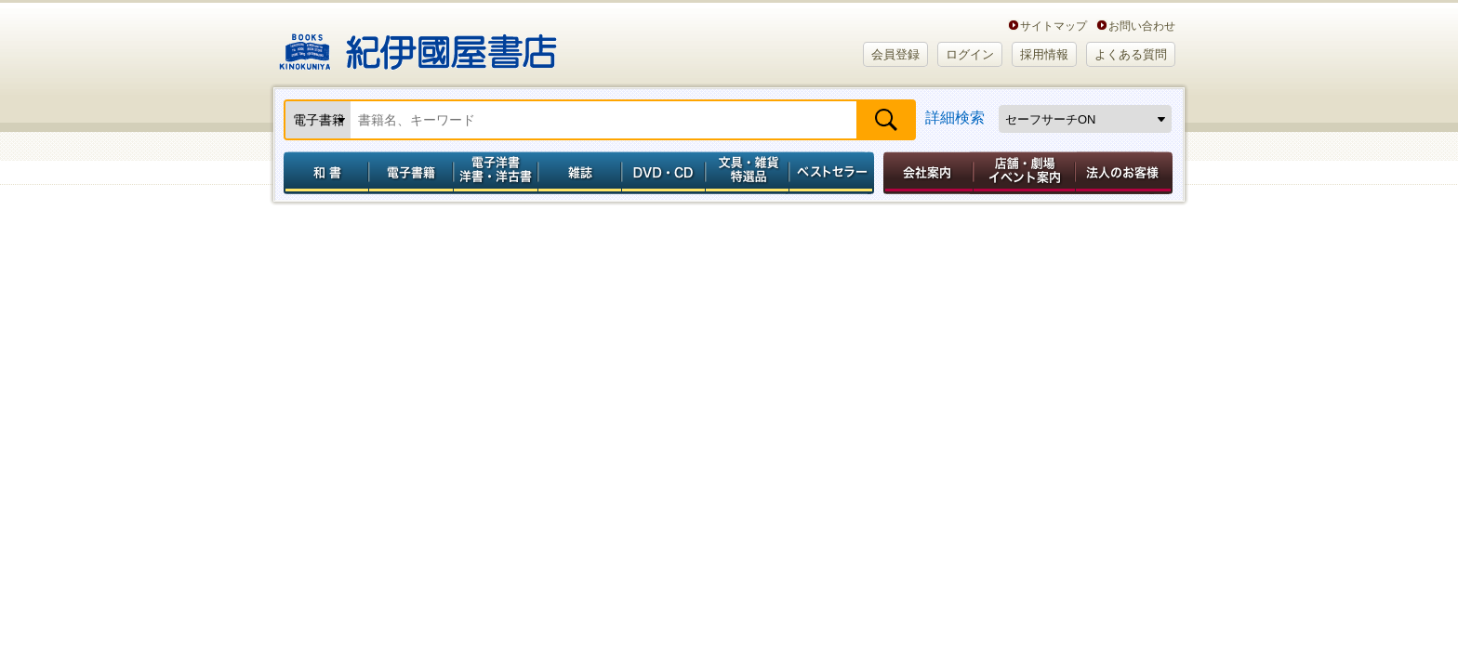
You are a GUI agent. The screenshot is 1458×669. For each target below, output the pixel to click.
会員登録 (895, 54)
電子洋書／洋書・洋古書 (495, 172)
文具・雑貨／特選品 (747, 172)
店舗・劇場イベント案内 (1024, 172)
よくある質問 (1130, 54)
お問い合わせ (1141, 26)
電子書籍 (410, 172)
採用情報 (1044, 54)
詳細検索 (955, 117)
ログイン (970, 54)
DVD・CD (664, 172)
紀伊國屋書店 (418, 44)
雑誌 (579, 172)
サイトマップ (1053, 26)
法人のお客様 (1125, 172)
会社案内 (925, 172)
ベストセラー (833, 172)
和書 (322, 172)
